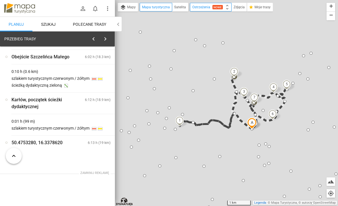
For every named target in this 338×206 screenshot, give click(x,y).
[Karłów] (34, 123)
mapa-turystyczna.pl (19, 8)
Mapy (128, 7)
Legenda (260, 203)
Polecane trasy (89, 24)
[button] (252, 123)
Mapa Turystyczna (284, 203)
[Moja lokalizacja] (331, 193)
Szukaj (48, 24)
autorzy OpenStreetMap (319, 203)
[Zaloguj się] (83, 8)
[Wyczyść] (109, 37)
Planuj (16, 24)
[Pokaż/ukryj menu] (107, 8)
